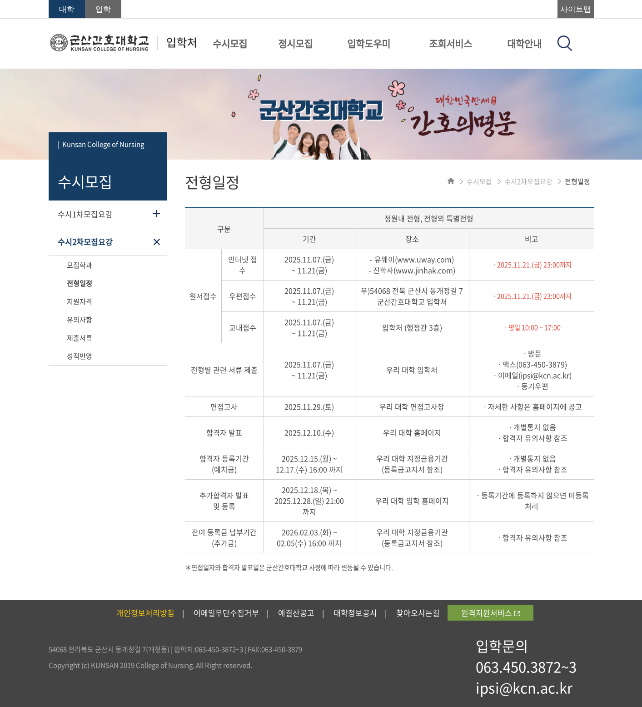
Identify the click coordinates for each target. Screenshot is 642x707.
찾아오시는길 (418, 612)
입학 (103, 9)
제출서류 (79, 338)
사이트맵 (575, 9)
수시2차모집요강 (85, 241)
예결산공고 (296, 612)
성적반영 (79, 356)
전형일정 (79, 283)
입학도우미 (368, 43)
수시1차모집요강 (85, 214)
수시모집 (230, 43)
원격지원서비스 (490, 612)
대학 (67, 9)
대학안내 (524, 43)
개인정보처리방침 (145, 612)
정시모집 (295, 43)
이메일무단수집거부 (226, 612)
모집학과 (79, 265)
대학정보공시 (355, 612)
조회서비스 (450, 43)
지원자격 (79, 301)
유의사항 (79, 320)
